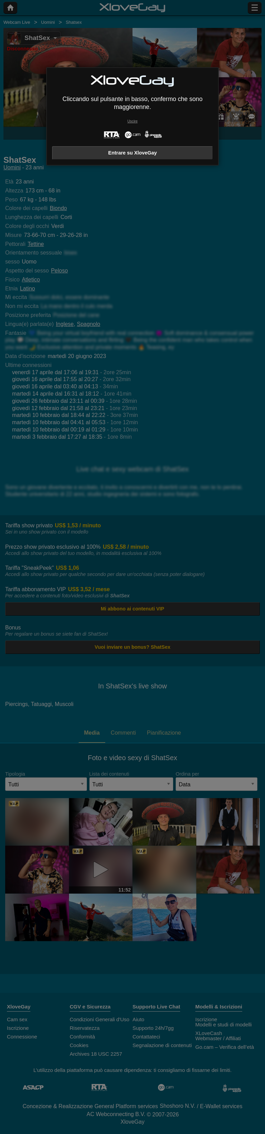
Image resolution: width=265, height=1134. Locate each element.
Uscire (132, 121)
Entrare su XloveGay (132, 153)
